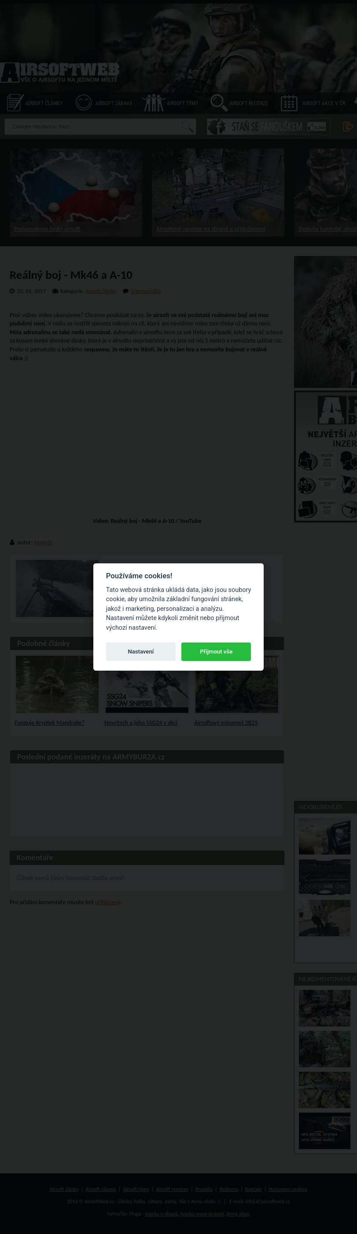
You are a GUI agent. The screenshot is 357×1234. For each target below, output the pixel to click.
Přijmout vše (216, 651)
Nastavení (141, 651)
